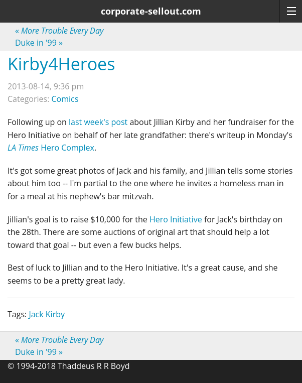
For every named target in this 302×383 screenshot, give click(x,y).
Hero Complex (51, 147)
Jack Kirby (47, 314)
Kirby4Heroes (61, 63)
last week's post (98, 121)
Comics (65, 98)
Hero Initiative (175, 219)
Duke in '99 (39, 42)
